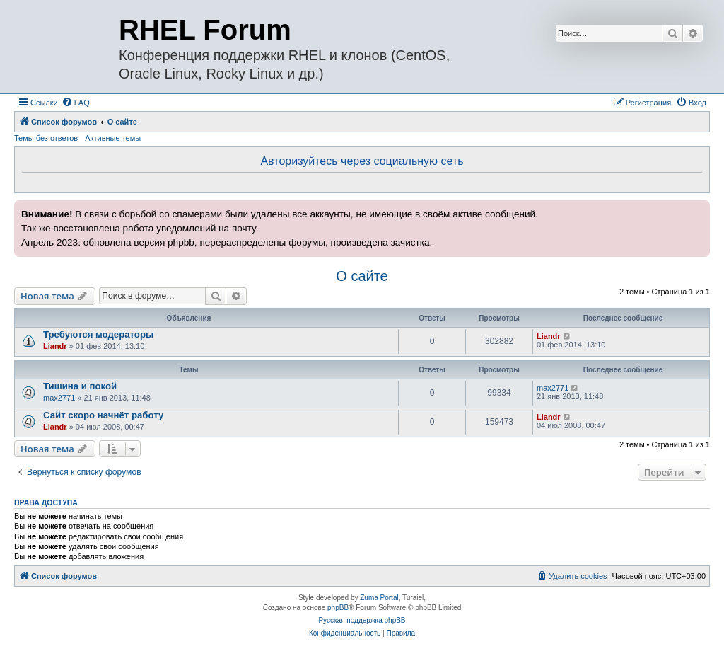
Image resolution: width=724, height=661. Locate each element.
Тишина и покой (80, 386)
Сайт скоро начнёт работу (103, 415)
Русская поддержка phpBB (361, 620)
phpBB (338, 607)
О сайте (361, 276)
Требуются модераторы (98, 334)
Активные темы (113, 138)
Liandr (55, 346)
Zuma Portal (379, 598)
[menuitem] (76, 102)
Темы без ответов (46, 138)
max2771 (59, 397)
